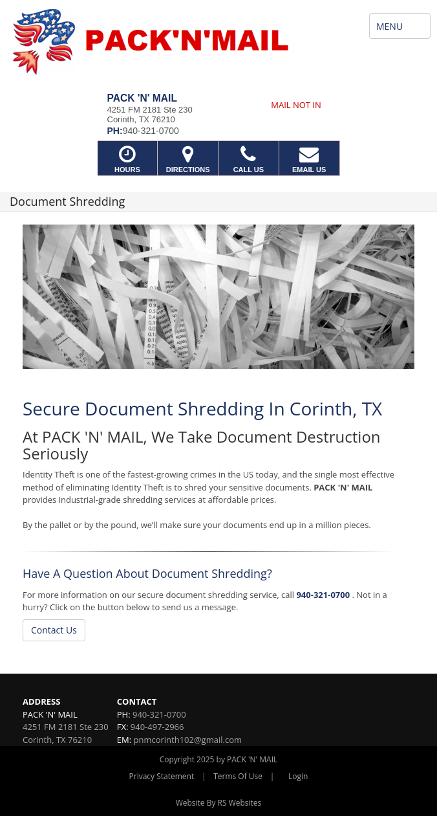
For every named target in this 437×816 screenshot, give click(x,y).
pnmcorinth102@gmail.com (187, 739)
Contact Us (54, 630)
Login (298, 776)
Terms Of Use (237, 776)
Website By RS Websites (219, 802)
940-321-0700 (323, 595)
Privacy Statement (162, 776)
